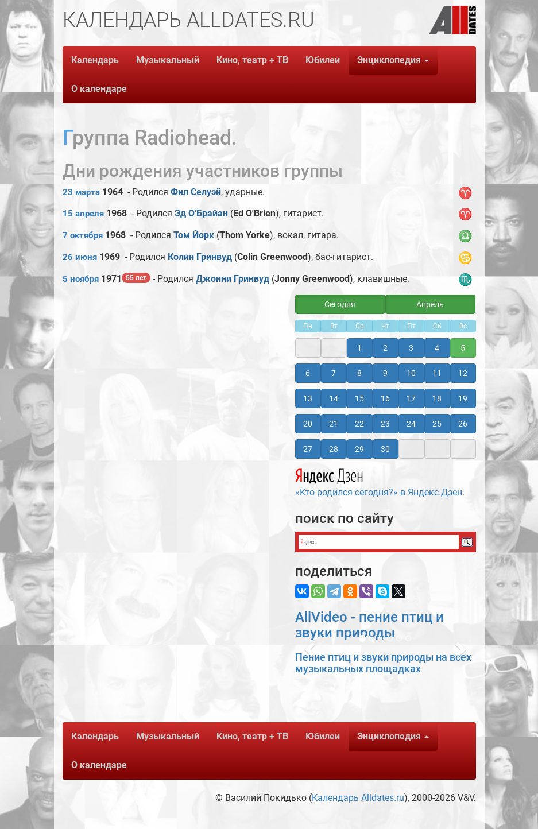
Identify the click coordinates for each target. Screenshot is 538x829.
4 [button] (437, 347)
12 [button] (462, 373)
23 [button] (385, 423)
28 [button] (333, 449)
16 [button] (385, 398)
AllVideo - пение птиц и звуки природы (369, 624)
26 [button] (462, 423)
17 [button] (411, 398)
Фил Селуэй (196, 192)
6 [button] (307, 373)
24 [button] (411, 423)
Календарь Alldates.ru (358, 797)
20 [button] (307, 423)
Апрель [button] (430, 304)
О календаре (99, 88)
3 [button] (411, 347)
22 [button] (359, 423)
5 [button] (462, 347)
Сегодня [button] (339, 304)
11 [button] (437, 373)
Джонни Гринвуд (232, 278)
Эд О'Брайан (201, 213)
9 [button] (385, 373)
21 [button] (333, 423)
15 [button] (359, 398)
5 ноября (81, 279)
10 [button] (411, 373)
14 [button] (333, 398)
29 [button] (359, 449)
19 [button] (462, 398)
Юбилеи (322, 60)
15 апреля (83, 213)
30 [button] (385, 449)
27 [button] (307, 449)
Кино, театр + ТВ (252, 60)
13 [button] (307, 398)
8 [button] (359, 373)
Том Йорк (193, 235)
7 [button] (333, 373)
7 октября (83, 235)
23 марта (81, 192)
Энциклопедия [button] (393, 60)
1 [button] (359, 347)
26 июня (80, 257)
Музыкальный (167, 60)
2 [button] (385, 347)
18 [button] (437, 398)
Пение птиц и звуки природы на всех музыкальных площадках (383, 663)
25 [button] (437, 423)
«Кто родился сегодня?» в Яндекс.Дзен (378, 481)
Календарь (95, 60)
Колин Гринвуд (200, 256)
